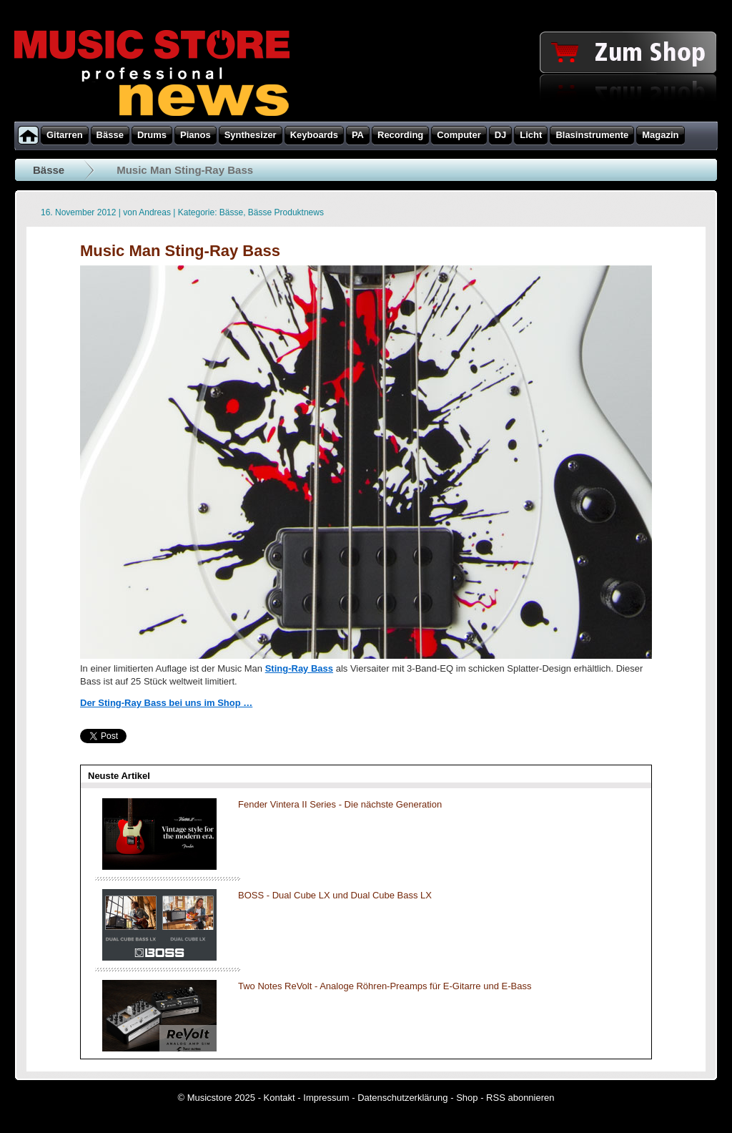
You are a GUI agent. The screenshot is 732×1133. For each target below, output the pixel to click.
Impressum (326, 1097)
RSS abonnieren (520, 1097)
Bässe (48, 170)
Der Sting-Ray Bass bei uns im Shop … (166, 702)
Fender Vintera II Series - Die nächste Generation (340, 804)
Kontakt (279, 1097)
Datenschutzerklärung (402, 1097)
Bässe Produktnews (286, 212)
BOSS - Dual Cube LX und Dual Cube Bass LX (335, 895)
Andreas (155, 212)
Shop (467, 1097)
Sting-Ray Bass (299, 668)
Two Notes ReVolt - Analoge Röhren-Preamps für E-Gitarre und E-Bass (384, 986)
